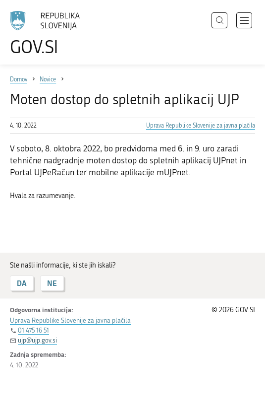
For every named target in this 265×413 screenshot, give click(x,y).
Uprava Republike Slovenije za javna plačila (200, 125)
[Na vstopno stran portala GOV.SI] (49, 33)
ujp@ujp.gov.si (37, 340)
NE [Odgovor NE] (52, 283)
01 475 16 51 (33, 330)
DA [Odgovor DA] (22, 283)
